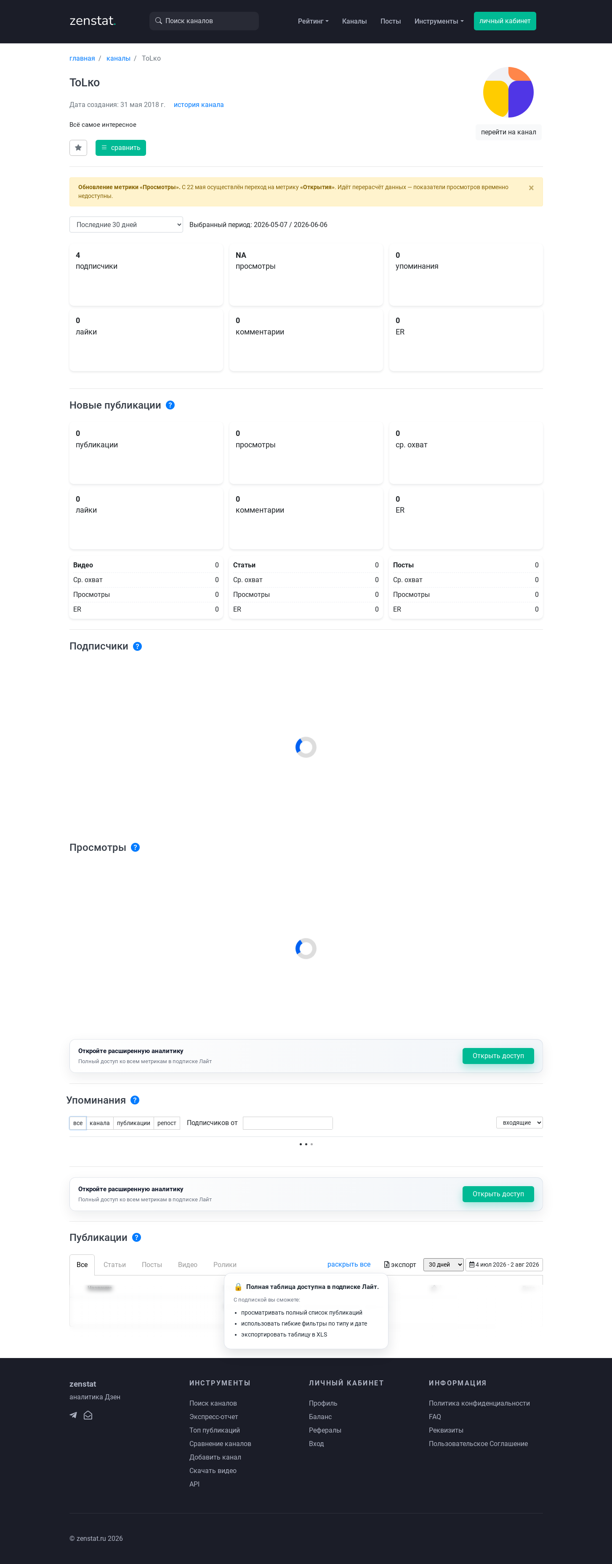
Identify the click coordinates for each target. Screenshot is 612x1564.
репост (166, 1123)
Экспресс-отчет (213, 1417)
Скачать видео (213, 1471)
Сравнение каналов (220, 1444)
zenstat (92, 20)
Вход (316, 1444)
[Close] (531, 188)
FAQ (435, 1417)
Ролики (225, 1265)
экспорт (400, 1265)
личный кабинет (505, 21)
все (77, 1123)
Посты (391, 21)
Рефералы (325, 1430)
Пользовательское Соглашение (478, 1444)
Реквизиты (446, 1430)
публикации (133, 1123)
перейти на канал (508, 132)
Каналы (354, 21)
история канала (199, 105)
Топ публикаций (214, 1430)
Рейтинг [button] (311, 21)
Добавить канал (215, 1457)
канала (100, 1123)
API (194, 1484)
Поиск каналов (213, 1403)
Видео (187, 1265)
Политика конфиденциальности (479, 1403)
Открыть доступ (498, 1056)
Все (82, 1265)
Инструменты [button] (436, 21)
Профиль (323, 1403)
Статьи (115, 1265)
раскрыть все (348, 1264)
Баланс (320, 1417)
